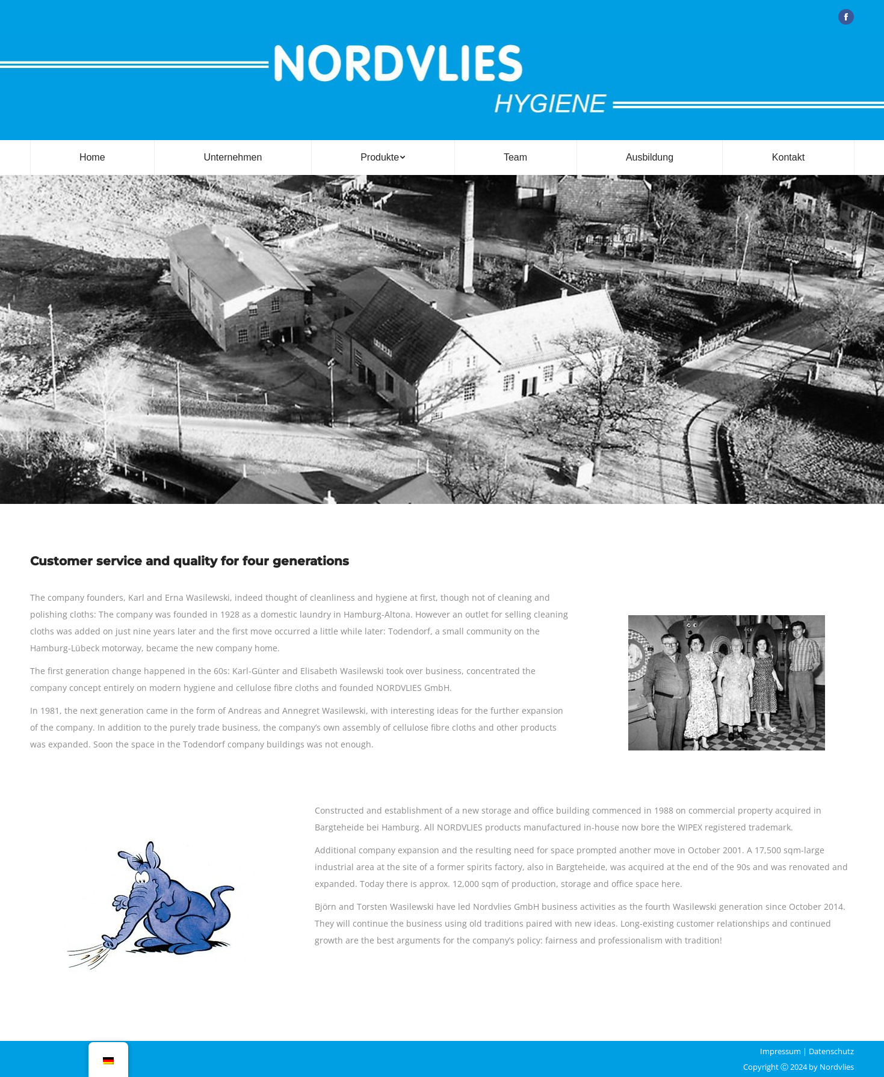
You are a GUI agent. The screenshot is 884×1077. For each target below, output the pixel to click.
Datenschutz (831, 1051)
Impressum (780, 1051)
